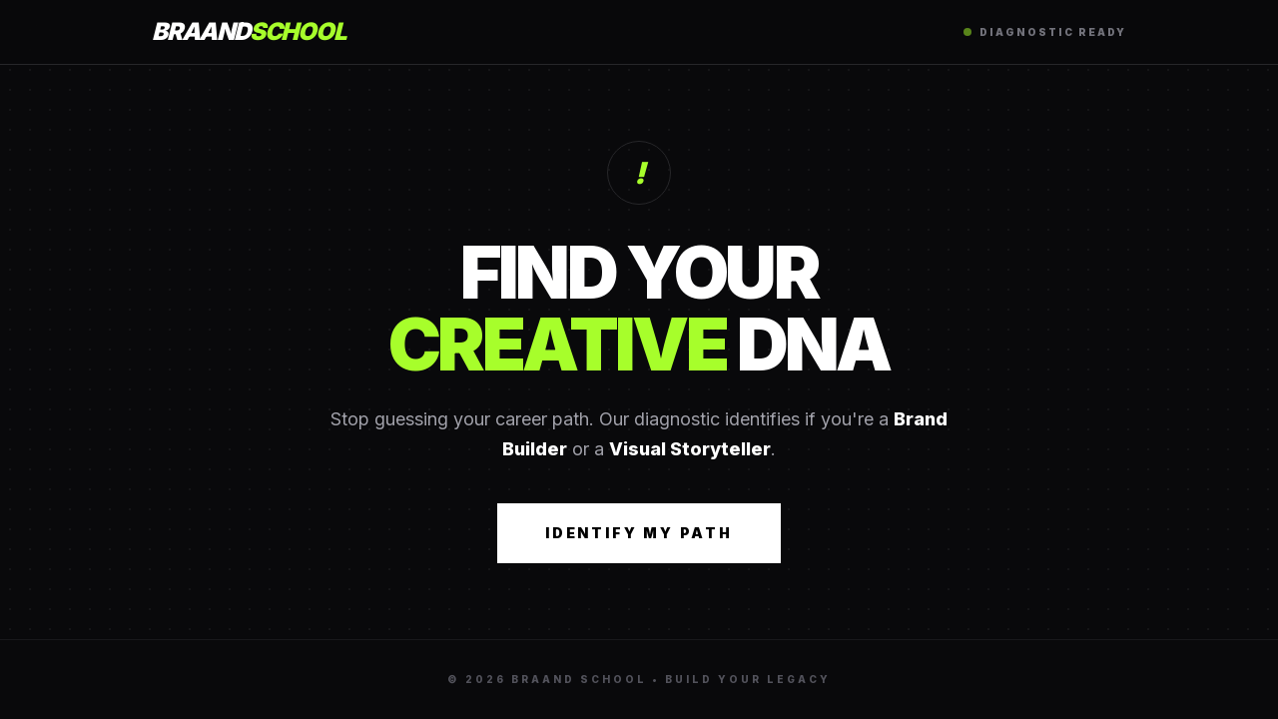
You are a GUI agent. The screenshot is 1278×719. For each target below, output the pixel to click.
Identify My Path (639, 532)
